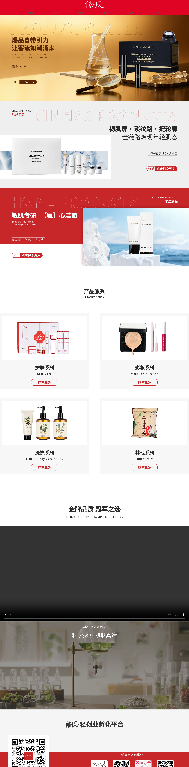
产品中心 (129, 12)
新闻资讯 (152, 12)
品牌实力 (60, 12)
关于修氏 (37, 12)
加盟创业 (106, 12)
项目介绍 (83, 12)
